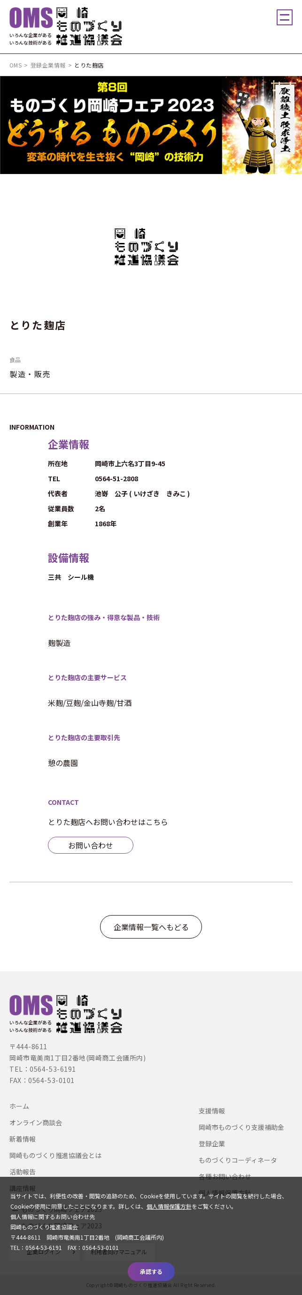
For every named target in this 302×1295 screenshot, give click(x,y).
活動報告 (22, 1171)
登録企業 (212, 1143)
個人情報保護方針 (169, 1206)
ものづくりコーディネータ (238, 1160)
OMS (15, 65)
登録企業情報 (48, 65)
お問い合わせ (90, 845)
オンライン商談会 (35, 1122)
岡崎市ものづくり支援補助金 (241, 1127)
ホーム (19, 1106)
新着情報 (22, 1139)
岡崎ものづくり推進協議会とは (55, 1155)
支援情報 (212, 1110)
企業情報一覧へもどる (151, 926)
